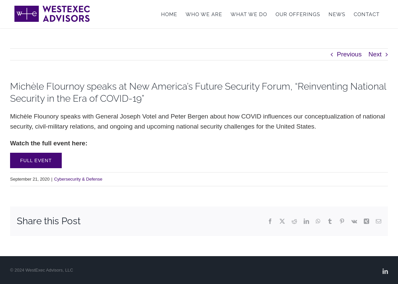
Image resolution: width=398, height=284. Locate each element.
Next (375, 54)
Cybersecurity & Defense (78, 179)
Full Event (36, 160)
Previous (349, 54)
